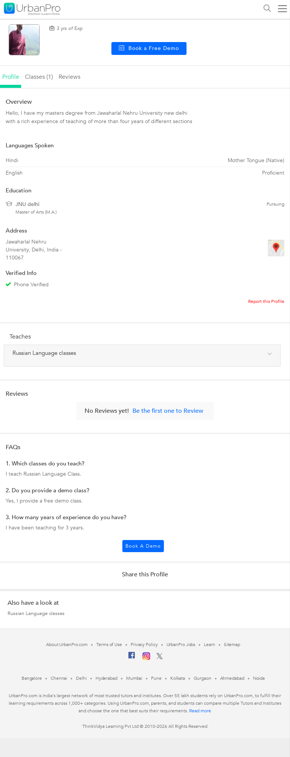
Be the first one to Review (168, 411)
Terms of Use (109, 644)
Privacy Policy (144, 644)
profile (10, 77)
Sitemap (232, 644)
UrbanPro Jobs (181, 644)
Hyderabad (106, 678)
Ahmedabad (232, 678)
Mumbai (134, 678)
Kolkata (177, 678)
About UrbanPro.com (67, 644)
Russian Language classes (36, 613)
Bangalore (32, 678)
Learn (209, 644)
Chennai (59, 678)
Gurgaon (202, 678)
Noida (259, 678)
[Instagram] (146, 659)
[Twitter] (159, 658)
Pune (156, 678)
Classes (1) (39, 77)
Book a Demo (143, 546)
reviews (69, 77)
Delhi (81, 678)
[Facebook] (131, 658)
